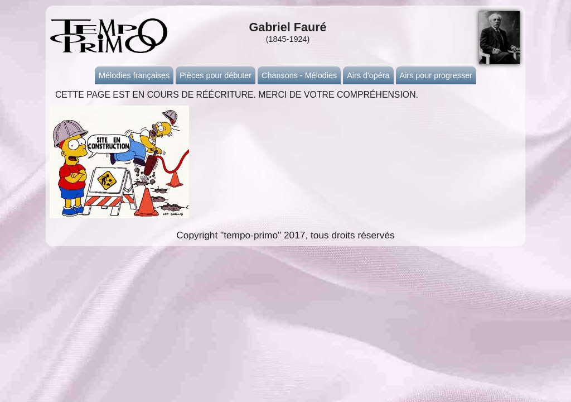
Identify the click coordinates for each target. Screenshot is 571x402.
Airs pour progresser (436, 75)
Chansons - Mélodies (299, 75)
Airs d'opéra (368, 75)
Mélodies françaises (134, 75)
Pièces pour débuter (215, 75)
